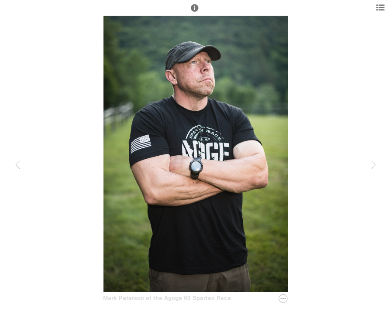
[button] (194, 12)
